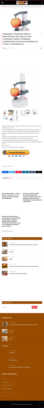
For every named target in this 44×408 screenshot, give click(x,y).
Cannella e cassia (13, 360)
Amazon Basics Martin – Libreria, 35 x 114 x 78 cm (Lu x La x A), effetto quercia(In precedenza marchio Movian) (11, 196)
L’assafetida (12, 352)
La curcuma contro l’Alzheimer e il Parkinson (19, 367)
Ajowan (11, 259)
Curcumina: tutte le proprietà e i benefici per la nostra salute (23, 266)
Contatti (4, 378)
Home (10, 6)
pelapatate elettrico (7, 166)
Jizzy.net (11, 382)
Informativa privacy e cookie (9, 392)
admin (4, 48)
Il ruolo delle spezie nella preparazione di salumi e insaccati (23, 244)
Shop (41, 48)
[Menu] (2, 2)
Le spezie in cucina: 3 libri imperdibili (18, 273)
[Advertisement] (22, 61)
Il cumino (11, 252)
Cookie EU (4, 395)
